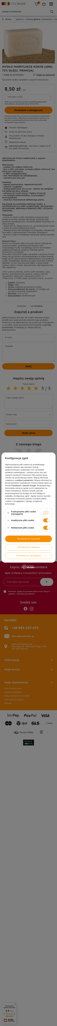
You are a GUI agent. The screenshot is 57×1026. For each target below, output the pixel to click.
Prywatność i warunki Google (23, 485)
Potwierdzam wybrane (29, 547)
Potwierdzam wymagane (28, 555)
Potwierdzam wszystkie (28, 539)
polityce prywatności (24, 480)
